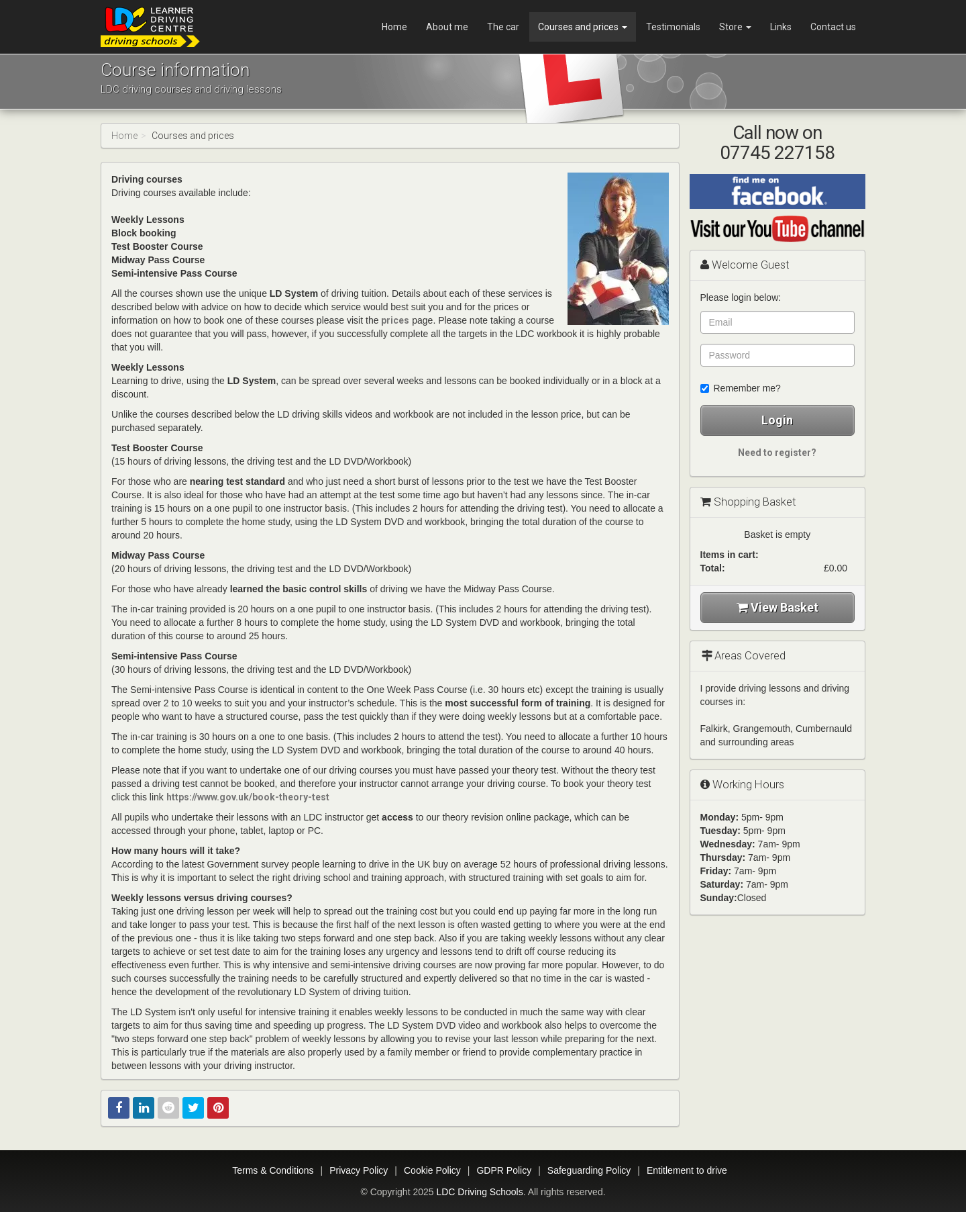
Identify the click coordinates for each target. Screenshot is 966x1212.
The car (503, 26)
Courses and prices (582, 26)
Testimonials (673, 26)
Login (777, 420)
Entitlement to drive (687, 1170)
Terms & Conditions (272, 1170)
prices (395, 320)
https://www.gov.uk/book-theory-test (247, 797)
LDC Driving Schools (479, 1191)
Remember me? (740, 388)
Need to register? (777, 452)
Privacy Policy (358, 1170)
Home (394, 26)
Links (781, 26)
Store (735, 26)
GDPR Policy (503, 1170)
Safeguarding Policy (589, 1170)
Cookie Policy (432, 1170)
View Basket (777, 607)
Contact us (833, 26)
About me (447, 26)
